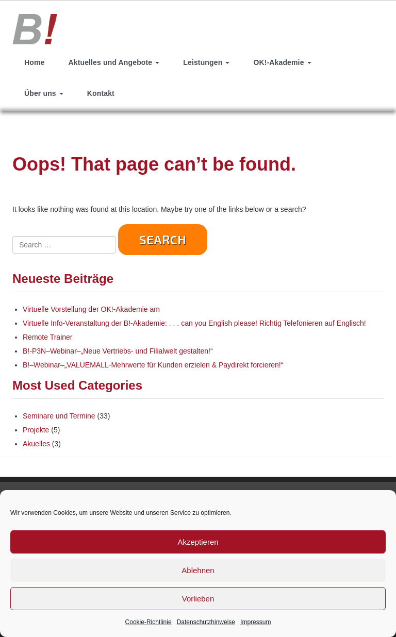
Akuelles (36, 444)
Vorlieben (198, 598)
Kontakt (100, 93)
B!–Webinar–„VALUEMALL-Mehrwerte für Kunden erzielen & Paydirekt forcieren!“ (153, 365)
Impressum (255, 622)
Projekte (36, 430)
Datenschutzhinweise (206, 622)
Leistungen (206, 62)
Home (34, 62)
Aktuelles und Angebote (113, 62)
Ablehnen (198, 570)
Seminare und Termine (59, 416)
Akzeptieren (197, 542)
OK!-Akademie (282, 62)
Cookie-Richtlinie (148, 622)
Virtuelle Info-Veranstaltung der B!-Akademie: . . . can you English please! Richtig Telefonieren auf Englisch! (194, 323)
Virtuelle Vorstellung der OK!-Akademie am (91, 309)
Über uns (43, 93)
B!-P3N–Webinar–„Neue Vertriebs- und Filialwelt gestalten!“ (118, 351)
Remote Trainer (47, 337)
